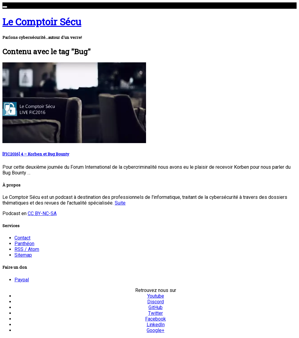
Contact (22, 238)
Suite (120, 203)
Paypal (21, 280)
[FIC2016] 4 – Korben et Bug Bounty (35, 154)
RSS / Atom (26, 249)
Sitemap (23, 255)
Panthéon (24, 243)
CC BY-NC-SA (42, 213)
